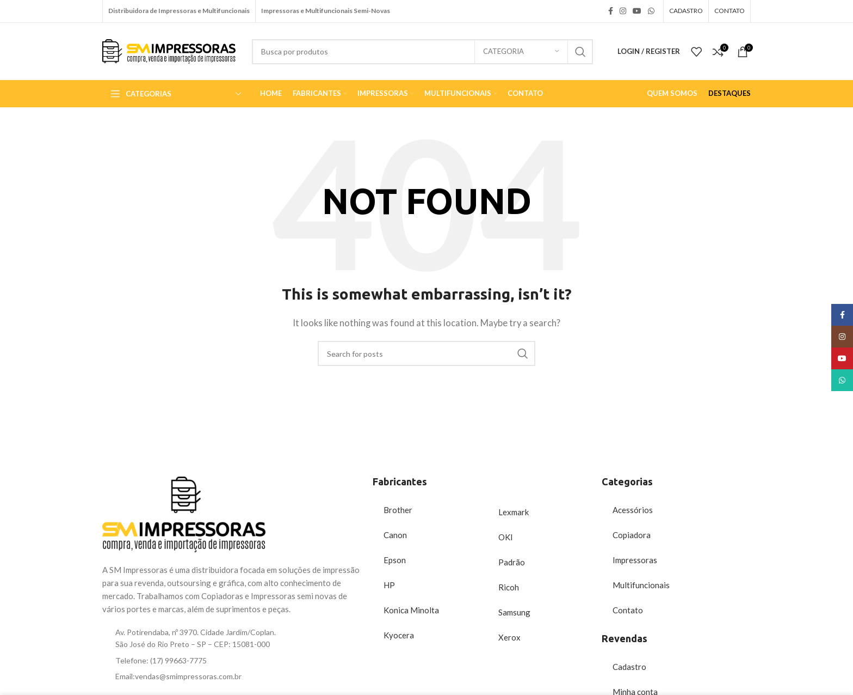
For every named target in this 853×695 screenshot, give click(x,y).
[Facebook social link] (610, 11)
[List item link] (232, 661)
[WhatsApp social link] (651, 11)
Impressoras (635, 560)
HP (389, 585)
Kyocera (399, 635)
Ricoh (508, 587)
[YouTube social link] (637, 11)
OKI (505, 537)
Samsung (514, 612)
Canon (395, 535)
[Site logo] (169, 50)
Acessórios (633, 510)
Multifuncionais (641, 585)
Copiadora (632, 535)
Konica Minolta (411, 610)
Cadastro (629, 667)
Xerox (509, 637)
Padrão (511, 562)
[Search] (422, 51)
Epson (395, 560)
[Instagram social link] (622, 11)
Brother (398, 510)
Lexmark (513, 512)
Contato (628, 610)
